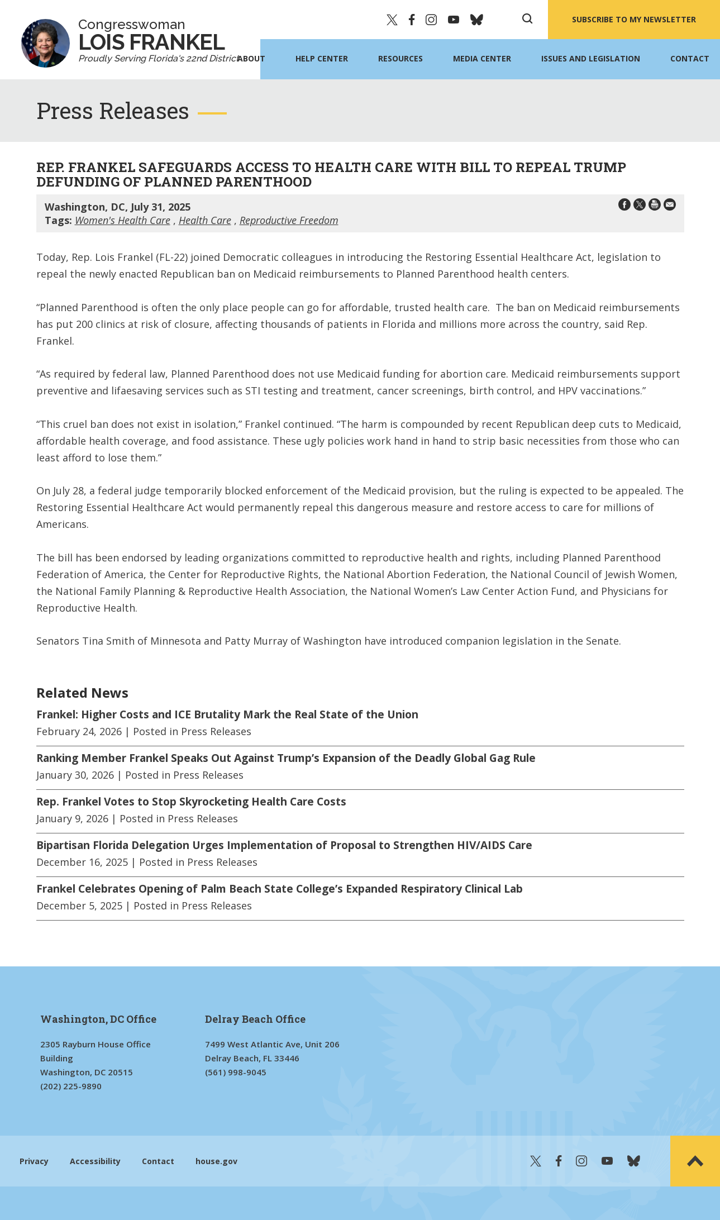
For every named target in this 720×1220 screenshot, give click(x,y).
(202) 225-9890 (71, 1086)
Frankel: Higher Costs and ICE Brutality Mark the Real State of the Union (227, 714)
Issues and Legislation (590, 58)
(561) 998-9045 (235, 1072)
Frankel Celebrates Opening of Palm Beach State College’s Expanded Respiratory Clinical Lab (279, 889)
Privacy (34, 1161)
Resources (400, 58)
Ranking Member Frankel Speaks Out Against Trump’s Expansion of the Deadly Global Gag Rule (286, 758)
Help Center (321, 58)
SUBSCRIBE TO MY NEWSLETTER (634, 19)
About (251, 58)
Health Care (205, 220)
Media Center (482, 58)
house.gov (216, 1161)
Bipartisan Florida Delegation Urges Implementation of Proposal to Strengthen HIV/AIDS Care (284, 845)
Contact (689, 58)
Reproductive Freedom (289, 220)
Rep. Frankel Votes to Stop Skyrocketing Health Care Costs (191, 801)
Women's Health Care (122, 220)
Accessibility (95, 1161)
